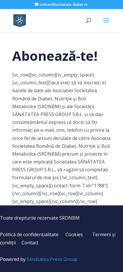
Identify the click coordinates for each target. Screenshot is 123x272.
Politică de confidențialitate (29, 234)
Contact (30, 242)
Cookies (74, 234)
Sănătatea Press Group (52, 259)
